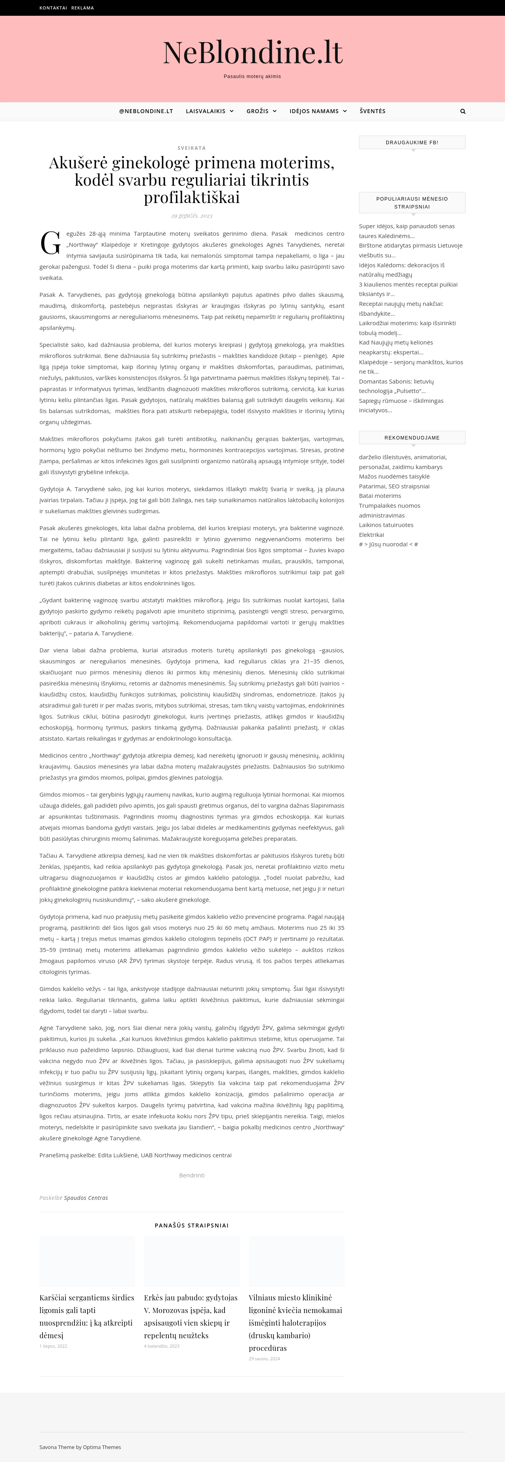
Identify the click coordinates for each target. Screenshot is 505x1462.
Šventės (373, 111)
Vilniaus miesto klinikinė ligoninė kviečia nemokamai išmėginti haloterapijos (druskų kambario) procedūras (295, 1323)
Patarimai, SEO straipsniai (394, 486)
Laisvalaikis (206, 111)
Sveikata (192, 148)
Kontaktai (53, 8)
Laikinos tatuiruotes (386, 525)
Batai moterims (380, 495)
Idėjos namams (314, 111)
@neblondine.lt (146, 111)
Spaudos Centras (86, 1197)
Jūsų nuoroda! (388, 544)
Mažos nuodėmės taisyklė (394, 476)
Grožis (258, 111)
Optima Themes (102, 1447)
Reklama (82, 8)
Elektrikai (371, 534)
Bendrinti (192, 1175)
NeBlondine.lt (253, 51)
